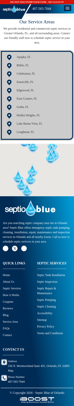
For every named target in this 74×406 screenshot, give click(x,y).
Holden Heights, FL (28, 115)
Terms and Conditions (50, 333)
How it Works (11, 295)
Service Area (10, 321)
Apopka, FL (24, 57)
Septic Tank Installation (51, 275)
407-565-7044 (41, 9)
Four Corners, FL (27, 98)
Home (6, 275)
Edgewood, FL (25, 90)
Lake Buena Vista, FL (29, 123)
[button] (35, 159)
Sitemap (42, 319)
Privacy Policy (45, 326)
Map (10, 370)
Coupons (8, 301)
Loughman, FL (25, 131)
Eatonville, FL (25, 81)
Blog (5, 315)
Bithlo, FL (23, 65)
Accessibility (45, 313)
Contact (7, 335)
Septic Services (12, 288)
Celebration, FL (26, 73)
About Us (8, 281)
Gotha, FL (23, 106)
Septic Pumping (47, 299)
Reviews (8, 308)
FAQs (6, 328)
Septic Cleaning (47, 306)
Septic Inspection (47, 281)
